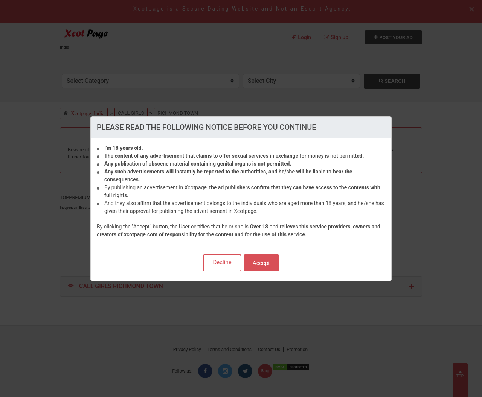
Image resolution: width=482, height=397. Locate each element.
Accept (261, 263)
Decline (222, 262)
